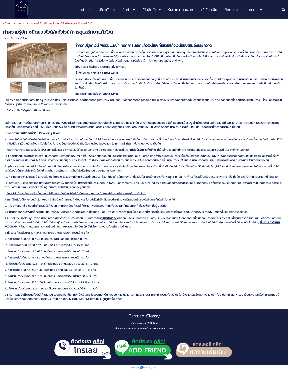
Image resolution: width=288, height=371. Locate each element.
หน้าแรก (7, 23)
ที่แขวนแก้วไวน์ (18, 38)
